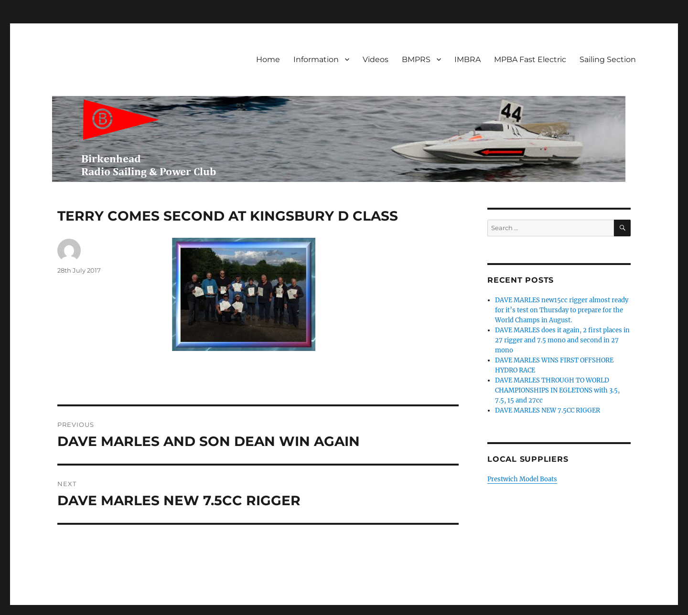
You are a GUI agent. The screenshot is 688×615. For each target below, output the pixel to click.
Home (268, 59)
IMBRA (467, 59)
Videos (375, 59)
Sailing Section (608, 59)
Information (316, 59)
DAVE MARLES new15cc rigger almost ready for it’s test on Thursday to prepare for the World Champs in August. (561, 310)
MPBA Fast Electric (530, 59)
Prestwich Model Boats (522, 479)
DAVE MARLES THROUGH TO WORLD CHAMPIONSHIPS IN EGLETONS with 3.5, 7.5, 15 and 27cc (557, 390)
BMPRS (416, 59)
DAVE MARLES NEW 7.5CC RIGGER (547, 410)
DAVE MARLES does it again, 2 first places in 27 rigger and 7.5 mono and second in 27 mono (562, 340)
